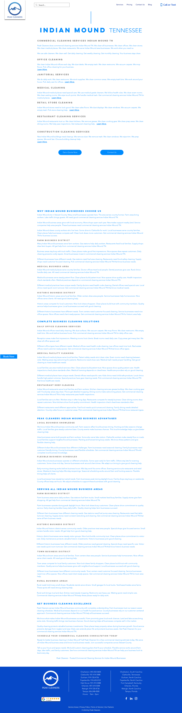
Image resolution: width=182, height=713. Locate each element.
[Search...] (52, 5)
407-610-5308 (94, 686)
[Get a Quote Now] (70, 152)
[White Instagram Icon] (136, 698)
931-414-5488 (95, 675)
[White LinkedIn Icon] (131, 698)
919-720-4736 (93, 677)
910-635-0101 (96, 680)
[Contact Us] (112, 152)
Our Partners (109, 707)
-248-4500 (95, 691)
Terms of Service (97, 707)
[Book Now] (8, 356)
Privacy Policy (85, 707)
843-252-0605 (95, 672)
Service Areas (73, 707)
